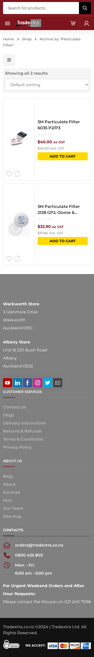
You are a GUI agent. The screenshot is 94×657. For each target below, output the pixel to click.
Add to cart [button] (63, 156)
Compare (17, 174)
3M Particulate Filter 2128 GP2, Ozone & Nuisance (59, 210)
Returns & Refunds (22, 431)
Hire (7, 500)
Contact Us (14, 407)
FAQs (8, 415)
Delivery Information (24, 423)
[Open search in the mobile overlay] (47, 8)
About (9, 484)
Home (8, 39)
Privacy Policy (17, 447)
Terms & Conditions (23, 439)
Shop (27, 39)
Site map (12, 516)
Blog (8, 476)
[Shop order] (47, 85)
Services (11, 492)
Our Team (13, 508)
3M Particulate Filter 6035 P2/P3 (59, 124)
